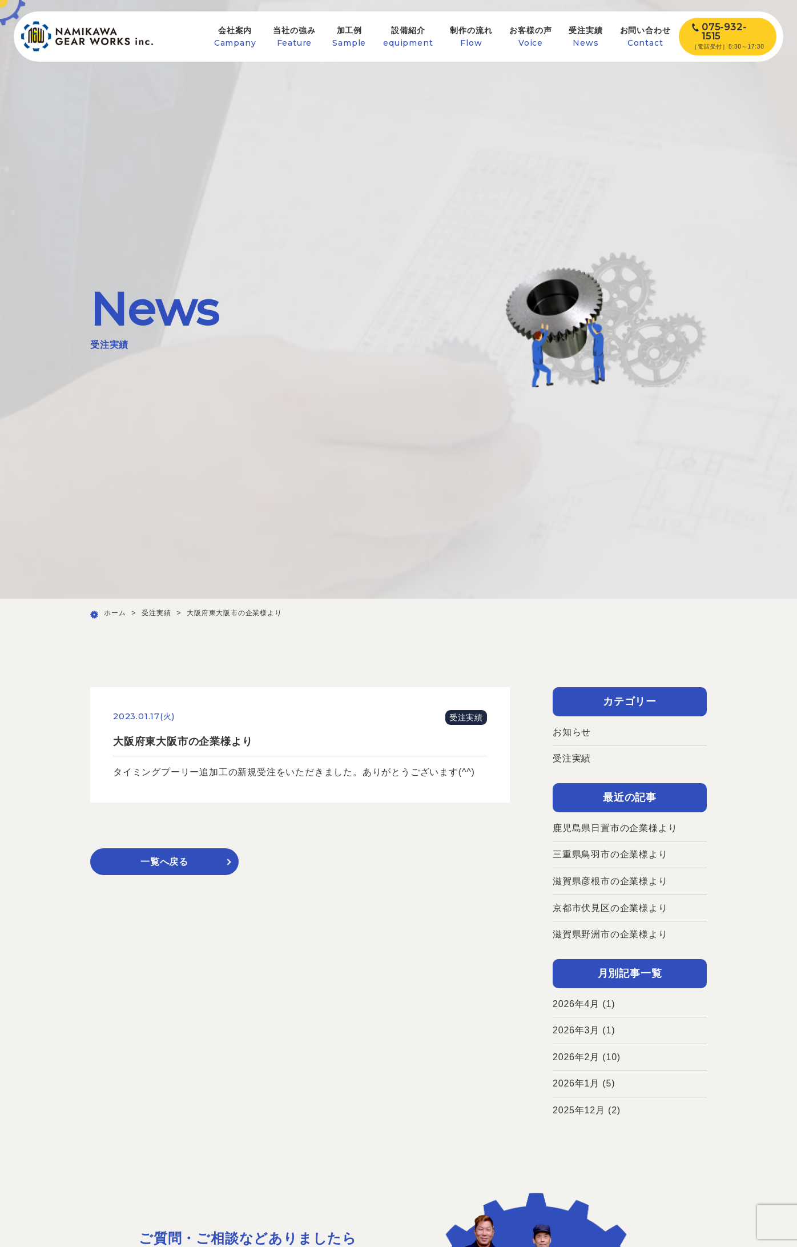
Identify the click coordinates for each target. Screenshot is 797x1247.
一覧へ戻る (164, 862)
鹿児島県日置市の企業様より (615, 828)
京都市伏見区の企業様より (610, 908)
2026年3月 (576, 1030)
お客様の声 (530, 37)
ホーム (115, 613)
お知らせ (572, 732)
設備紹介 (408, 37)
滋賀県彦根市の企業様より (610, 881)
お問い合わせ (645, 37)
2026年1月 (576, 1083)
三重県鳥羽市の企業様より (610, 854)
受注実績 (585, 37)
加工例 (349, 37)
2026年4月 (576, 1004)
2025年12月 (579, 1110)
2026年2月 (576, 1057)
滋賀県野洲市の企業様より (610, 934)
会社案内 (235, 37)
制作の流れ (471, 37)
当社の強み (294, 37)
